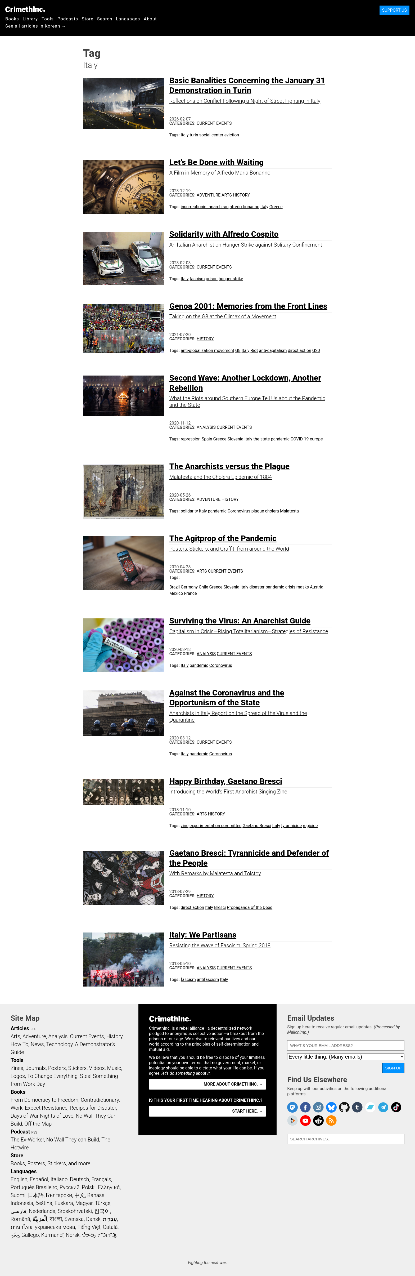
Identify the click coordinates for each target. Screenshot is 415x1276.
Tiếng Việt (88, 1227)
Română (20, 1219)
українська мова (55, 1227)
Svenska (74, 1219)
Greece (276, 206)
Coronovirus (239, 511)
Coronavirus (220, 753)
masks (302, 587)
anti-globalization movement (207, 350)
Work (16, 1108)
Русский (69, 1187)
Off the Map (38, 1124)
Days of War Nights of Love (42, 1116)
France (190, 593)
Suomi (18, 1195)
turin (194, 134)
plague (257, 511)
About (150, 18)
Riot (254, 350)
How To (19, 1044)
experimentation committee (215, 825)
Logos (18, 1076)
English (19, 1179)
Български (59, 1195)
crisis (290, 587)
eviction (231, 134)
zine (184, 825)
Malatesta (289, 511)
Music (114, 1068)
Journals (36, 1068)
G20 (316, 350)
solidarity (189, 511)
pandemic (280, 438)
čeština (43, 1203)
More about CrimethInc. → (233, 1084)
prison (212, 278)
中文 (79, 1195)
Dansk (93, 1219)
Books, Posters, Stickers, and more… (52, 1163)
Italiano (59, 1179)
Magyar (84, 1203)
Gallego (30, 1235)
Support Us (394, 10)
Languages (128, 18)
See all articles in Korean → (35, 26)
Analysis (206, 427)
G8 (238, 350)
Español (39, 1179)
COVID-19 (300, 438)
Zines (17, 1068)
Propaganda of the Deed (249, 907)
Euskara (64, 1203)
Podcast (20, 1131)
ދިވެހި (15, 1235)
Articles (20, 1028)
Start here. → (247, 1111)
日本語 (36, 1195)
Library (30, 18)
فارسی (18, 1211)
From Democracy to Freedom (44, 1100)
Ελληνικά (109, 1187)
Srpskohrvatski (75, 1211)
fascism (197, 278)
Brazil (174, 587)
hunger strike (231, 278)
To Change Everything (52, 1076)
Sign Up (393, 1068)
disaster (256, 587)
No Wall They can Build (72, 1139)
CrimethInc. (25, 9)
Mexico (176, 593)
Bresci (220, 907)
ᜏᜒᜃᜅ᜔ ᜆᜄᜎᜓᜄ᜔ (99, 1235)
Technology (59, 1044)
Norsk (73, 1235)
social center (211, 134)
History (241, 195)
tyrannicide (291, 825)
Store (87, 18)
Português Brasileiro (34, 1187)
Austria (316, 587)
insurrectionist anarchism (205, 206)
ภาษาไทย (22, 1227)
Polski (89, 1187)
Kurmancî (52, 1235)
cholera (272, 511)
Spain (207, 438)
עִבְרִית (110, 1219)
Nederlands (42, 1211)
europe (316, 438)
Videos (97, 1068)
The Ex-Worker (27, 1139)
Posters (57, 1068)
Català (110, 1227)
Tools (48, 18)
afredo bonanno (244, 206)
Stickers (77, 1068)
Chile (203, 587)
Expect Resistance (46, 1108)
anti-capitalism (273, 350)
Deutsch (79, 1179)
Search (104, 18)
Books (12, 18)
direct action (299, 350)
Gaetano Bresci (256, 825)
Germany (189, 587)
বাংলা (56, 1219)
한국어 (102, 1211)
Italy (185, 134)
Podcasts (67, 18)
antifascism (208, 979)
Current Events (214, 123)
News (37, 1044)
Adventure (208, 195)
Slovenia (235, 438)
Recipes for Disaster (93, 1108)
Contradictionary (100, 1100)
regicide (310, 825)
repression (191, 438)
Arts (227, 195)
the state (261, 438)
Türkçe (102, 1203)
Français (101, 1179)
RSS (33, 1029)
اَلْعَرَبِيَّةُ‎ (40, 1219)
